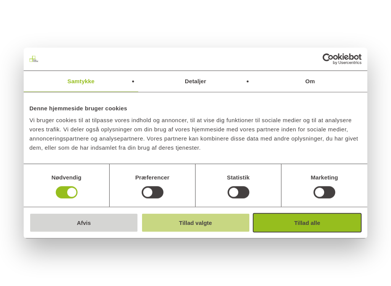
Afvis (84, 223)
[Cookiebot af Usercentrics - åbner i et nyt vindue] (328, 59)
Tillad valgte (195, 223)
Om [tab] (310, 81)
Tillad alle (307, 223)
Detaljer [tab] (195, 81)
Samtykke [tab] (81, 81)
